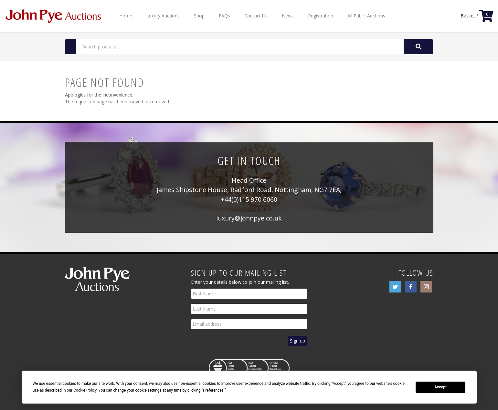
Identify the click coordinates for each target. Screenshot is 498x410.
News (288, 16)
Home (125, 16)
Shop (199, 16)
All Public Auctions (366, 16)
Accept (440, 387)
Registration (320, 16)
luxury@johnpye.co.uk (249, 218)
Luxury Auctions (163, 16)
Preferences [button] (213, 390)
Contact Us (256, 16)
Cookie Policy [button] (84, 390)
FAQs (224, 16)
